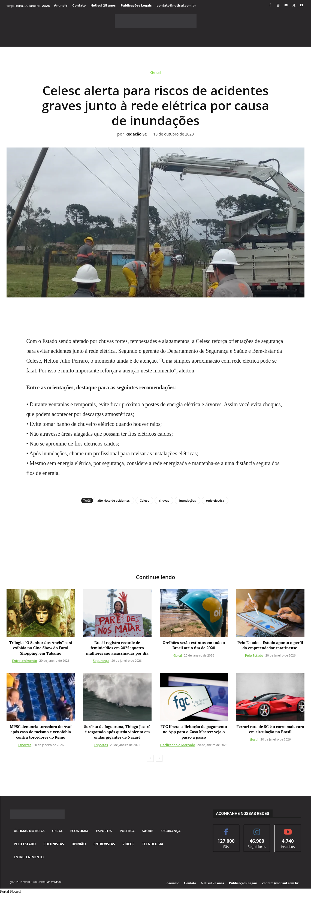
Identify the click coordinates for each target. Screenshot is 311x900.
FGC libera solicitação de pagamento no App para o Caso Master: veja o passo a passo (194, 732)
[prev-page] (150, 758)
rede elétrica (215, 500)
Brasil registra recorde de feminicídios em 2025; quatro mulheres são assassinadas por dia (117, 648)
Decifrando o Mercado (177, 745)
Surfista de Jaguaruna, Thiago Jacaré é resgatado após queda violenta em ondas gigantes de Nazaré (117, 732)
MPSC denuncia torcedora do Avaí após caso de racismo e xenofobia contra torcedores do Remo (40, 732)
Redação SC (136, 134)
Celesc (144, 500)
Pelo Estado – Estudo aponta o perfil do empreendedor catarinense (270, 645)
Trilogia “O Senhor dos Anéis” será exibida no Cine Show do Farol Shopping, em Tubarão (40, 648)
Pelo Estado (254, 655)
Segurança (101, 661)
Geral (155, 73)
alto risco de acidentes (113, 500)
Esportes (24, 745)
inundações (187, 500)
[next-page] (159, 758)
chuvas (164, 500)
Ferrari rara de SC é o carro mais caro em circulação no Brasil (270, 729)
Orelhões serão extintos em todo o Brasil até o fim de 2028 (194, 645)
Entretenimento (24, 661)
